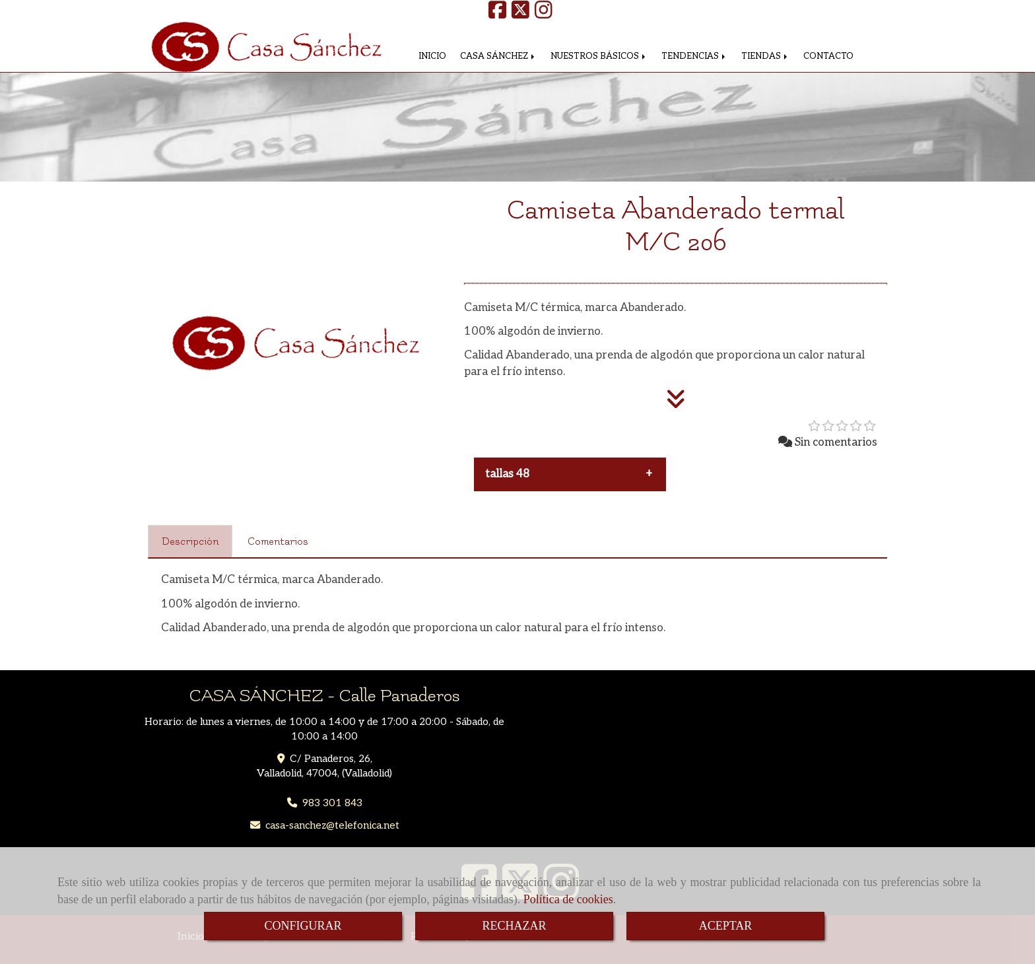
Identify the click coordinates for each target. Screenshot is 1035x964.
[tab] (190, 542)
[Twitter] (520, 14)
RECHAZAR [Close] (514, 925)
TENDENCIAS (694, 56)
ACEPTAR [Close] (725, 925)
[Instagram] (543, 14)
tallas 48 (507, 474)
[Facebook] (497, 14)
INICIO (432, 56)
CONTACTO (828, 56)
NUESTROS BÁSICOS (599, 56)
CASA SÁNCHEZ (498, 56)
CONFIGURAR (302, 925)
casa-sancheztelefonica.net (332, 825)
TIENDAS (765, 56)
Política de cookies (568, 899)
